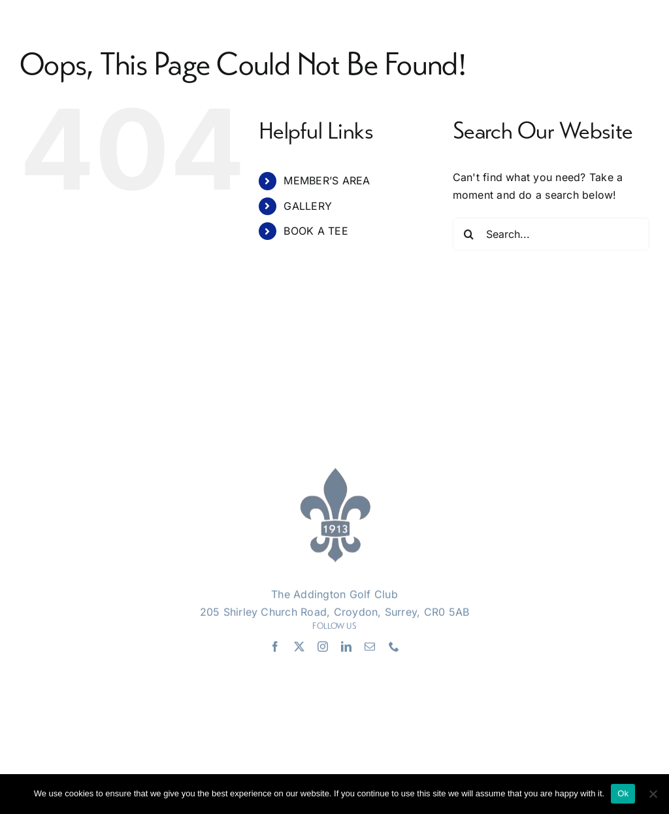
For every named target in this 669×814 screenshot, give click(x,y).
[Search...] (551, 234)
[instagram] (323, 648)
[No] (652, 793)
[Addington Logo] (334, 475)
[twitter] (299, 648)
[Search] (469, 234)
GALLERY (308, 205)
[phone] (394, 648)
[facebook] (275, 648)
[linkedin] (346, 648)
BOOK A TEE (316, 230)
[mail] (370, 648)
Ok (622, 793)
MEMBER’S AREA (327, 180)
